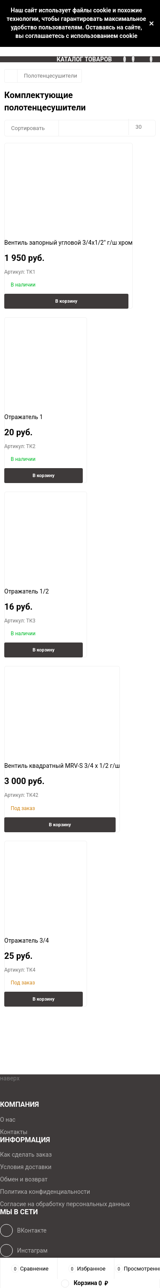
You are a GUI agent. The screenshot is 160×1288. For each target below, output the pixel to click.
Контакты (13, 1132)
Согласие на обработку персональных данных (65, 1204)
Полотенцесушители (50, 75)
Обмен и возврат (23, 1179)
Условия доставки (26, 1167)
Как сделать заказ (26, 1155)
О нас (7, 1120)
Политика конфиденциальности (45, 1192)
